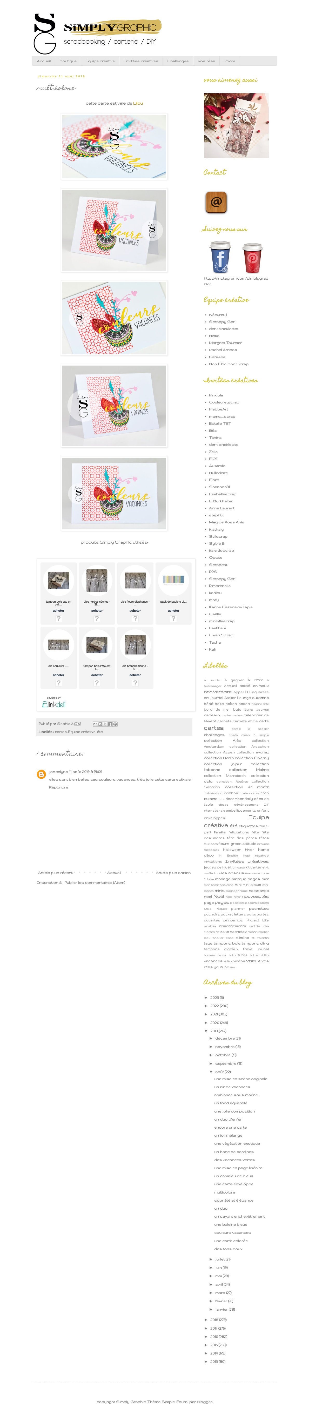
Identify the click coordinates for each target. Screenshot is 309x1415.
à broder (212, 680)
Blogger (204, 1402)
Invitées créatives (141, 61)
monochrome (236, 890)
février (221, 1301)
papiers (251, 902)
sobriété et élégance (233, 1200)
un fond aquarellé (230, 1103)
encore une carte (230, 1127)
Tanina (215, 437)
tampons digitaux (221, 949)
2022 (215, 1006)
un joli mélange (228, 1135)
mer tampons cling (218, 884)
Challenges (178, 61)
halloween (232, 849)
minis (220, 890)
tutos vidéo (259, 955)
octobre (223, 1055)
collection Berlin (219, 758)
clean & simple (255, 735)
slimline (242, 937)
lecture (215, 873)
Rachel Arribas (223, 350)
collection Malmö (249, 769)
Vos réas (206, 61)
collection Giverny (252, 758)
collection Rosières (232, 781)
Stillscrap (218, 536)
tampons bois (227, 943)
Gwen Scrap (221, 635)
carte (264, 721)
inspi (246, 855)
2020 (215, 1023)
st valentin (260, 937)
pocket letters (233, 914)
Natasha (217, 357)
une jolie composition (234, 1111)
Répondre (58, 787)
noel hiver (233, 896)
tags (208, 943)
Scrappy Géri (222, 579)
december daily (239, 798)
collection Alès (222, 740)
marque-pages (246, 879)
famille (220, 832)
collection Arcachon (249, 746)
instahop (262, 855)
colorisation (213, 793)
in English (228, 855)
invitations (213, 861)
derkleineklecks (223, 329)
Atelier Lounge (237, 697)
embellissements (241, 810)
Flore (214, 480)
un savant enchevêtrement (239, 1216)
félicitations (239, 832)
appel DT (242, 692)
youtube (221, 967)
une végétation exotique (237, 1143)
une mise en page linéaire (238, 1168)
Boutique (68, 61)
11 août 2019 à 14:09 (85, 772)
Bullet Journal (256, 709)
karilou (215, 593)
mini (238, 884)
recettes (210, 926)
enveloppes (214, 818)
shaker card (223, 937)
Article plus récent (55, 873)
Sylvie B (217, 543)
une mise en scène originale (240, 1079)
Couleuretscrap (224, 402)
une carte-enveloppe (233, 1184)
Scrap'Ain (250, 931)
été (100, 731)
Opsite (215, 557)
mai (219, 1276)
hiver (249, 849)
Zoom (229, 61)
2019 (214, 1031)
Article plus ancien (173, 873)
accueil (230, 686)
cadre (226, 715)
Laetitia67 (217, 628)
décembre (225, 1038)
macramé (252, 873)
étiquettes (248, 826)
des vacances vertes (234, 1160)
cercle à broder (250, 728)
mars (220, 1293)
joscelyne (58, 772)
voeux (253, 960)
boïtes (244, 703)
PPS (213, 572)
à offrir (255, 680)
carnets (224, 721)
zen (232, 967)
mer (265, 879)
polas (251, 914)
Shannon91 (219, 487)
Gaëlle (215, 614)
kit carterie (255, 867)
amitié (245, 686)
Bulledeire (218, 473)
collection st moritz (247, 787)
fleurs (223, 843)
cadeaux (212, 715)
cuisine (210, 799)
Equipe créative (100, 61)
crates (254, 793)
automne (260, 698)
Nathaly (216, 529)
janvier (222, 1309)
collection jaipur (223, 764)
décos (223, 804)
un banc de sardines (234, 1152)
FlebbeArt (218, 409)
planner (238, 908)
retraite (222, 931)
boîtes (231, 703)
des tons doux (228, 1249)
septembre (226, 1063)
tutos (242, 955)
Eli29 (213, 459)
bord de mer (217, 709)
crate (244, 793)
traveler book (215, 955)
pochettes (259, 908)
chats (233, 735)
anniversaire (218, 691)
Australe (217, 466)
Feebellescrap (222, 494)
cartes (61, 731)
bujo (237, 709)
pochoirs (212, 914)
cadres (237, 715)
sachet (236, 931)
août (220, 1072)
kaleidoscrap (221, 550)
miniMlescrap (221, 621)
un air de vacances (232, 1087)
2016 (214, 1337)
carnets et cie (245, 721)
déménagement (246, 804)
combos (231, 793)
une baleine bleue (230, 1224)
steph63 (216, 515)
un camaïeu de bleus (233, 1176)
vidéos (239, 961)
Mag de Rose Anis (226, 522)
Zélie (213, 452)
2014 (214, 1353)
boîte (219, 703)
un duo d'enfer (228, 1119)
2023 (215, 997)
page (209, 902)
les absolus (232, 873)
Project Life (257, 920)
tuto (232, 955)
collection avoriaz (253, 752)
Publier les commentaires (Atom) (94, 882)
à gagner (234, 680)
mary (214, 600)
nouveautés (255, 896)
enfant (263, 810)
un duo (220, 1208)
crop (264, 793)
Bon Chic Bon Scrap (228, 364)
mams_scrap (222, 416)
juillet (220, 1259)
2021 (214, 1014)
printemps (233, 920)
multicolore (224, 1192)
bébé (208, 703)
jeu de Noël (220, 867)
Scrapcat (218, 565)
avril (219, 1284)
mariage (222, 879)
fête (255, 832)
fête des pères (242, 838)
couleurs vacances (232, 1232)
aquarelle (260, 692)
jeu (207, 867)
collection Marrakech (225, 775)
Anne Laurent (221, 508)
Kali (212, 649)
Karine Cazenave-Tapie (231, 607)
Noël (218, 896)
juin (219, 1267)
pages (222, 902)
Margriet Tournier (225, 343)
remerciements (232, 926)
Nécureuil (218, 315)
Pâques (221, 908)
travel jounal (256, 949)
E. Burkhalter (221, 501)
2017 (214, 1328)
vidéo (228, 961)
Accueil (44, 61)
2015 (214, 1345)
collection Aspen (219, 752)
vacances (213, 961)
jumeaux (238, 867)
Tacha (215, 642)
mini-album (252, 884)
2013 (214, 1361)
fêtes (264, 838)
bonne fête (260, 703)
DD (221, 798)
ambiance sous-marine (236, 1095)
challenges (214, 735)
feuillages (211, 843)
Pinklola (216, 395)
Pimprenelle (220, 586)
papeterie (237, 902)
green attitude (243, 843)
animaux (261, 686)
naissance (259, 890)
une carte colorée (231, 1241)
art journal (213, 697)
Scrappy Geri (222, 322)
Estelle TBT (220, 423)
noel (208, 896)
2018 (214, 1320)
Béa (213, 430)
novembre (225, 1047)
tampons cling (255, 943)
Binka (214, 336)
